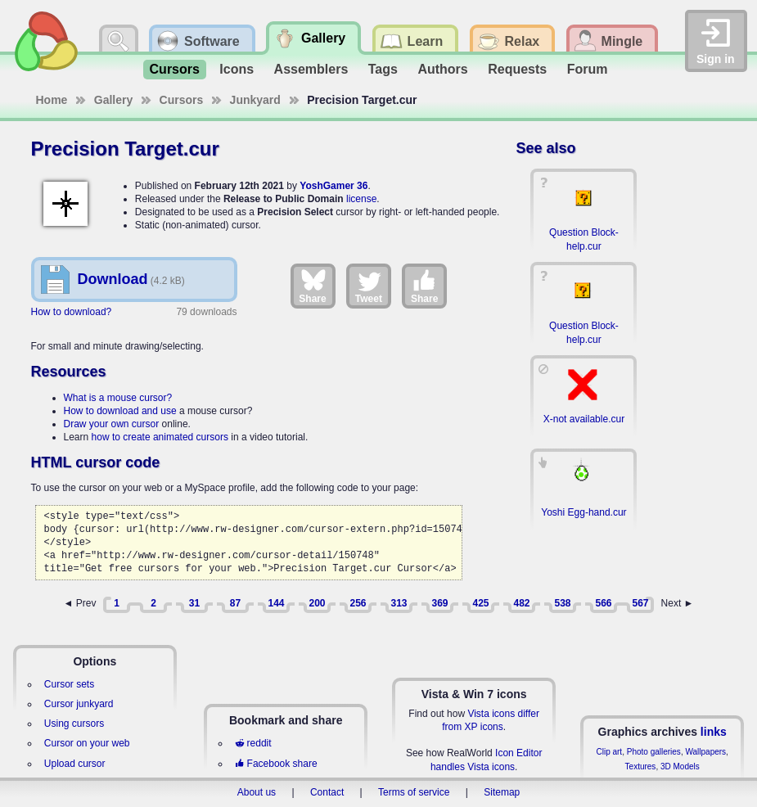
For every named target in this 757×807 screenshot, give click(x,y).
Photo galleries (654, 751)
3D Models (680, 766)
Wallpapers (705, 751)
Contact (327, 792)
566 (603, 603)
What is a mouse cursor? (118, 398)
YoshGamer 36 (333, 186)
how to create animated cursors (160, 437)
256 (357, 603)
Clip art (609, 751)
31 (194, 603)
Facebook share (276, 763)
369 (439, 603)
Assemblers (311, 69)
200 (317, 603)
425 (480, 603)
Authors (442, 69)
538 (562, 603)
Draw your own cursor (112, 424)
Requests (517, 69)
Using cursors (74, 723)
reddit (253, 743)
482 (521, 603)
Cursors (175, 69)
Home (52, 99)
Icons (236, 69)
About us (256, 792)
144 (276, 603)
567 (640, 603)
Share (312, 285)
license (361, 199)
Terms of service (413, 792)
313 (398, 603)
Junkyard (255, 99)
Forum (587, 69)
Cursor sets (69, 684)
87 (235, 603)
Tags (383, 69)
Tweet (368, 285)
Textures (640, 766)
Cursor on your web (87, 743)
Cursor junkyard (79, 704)
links (714, 731)
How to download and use (120, 411)
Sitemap (502, 792)
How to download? (71, 312)
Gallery (113, 99)
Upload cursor (75, 763)
